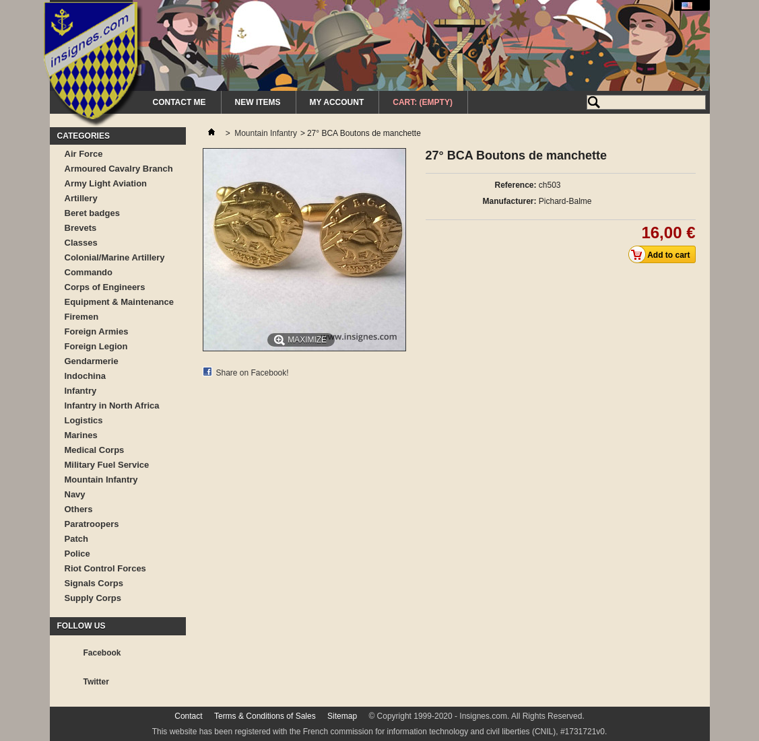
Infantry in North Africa (112, 405)
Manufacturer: (509, 201)
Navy (75, 494)
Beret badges (92, 213)
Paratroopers (92, 524)
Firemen (82, 317)
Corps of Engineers (105, 287)
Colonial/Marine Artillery (115, 257)
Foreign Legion (96, 346)
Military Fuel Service (107, 465)
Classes (81, 243)
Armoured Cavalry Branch (119, 169)
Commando (89, 272)
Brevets (81, 228)
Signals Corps (94, 583)
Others (79, 509)
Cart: (423, 102)
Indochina (85, 376)
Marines (81, 435)
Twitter (96, 681)
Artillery (81, 198)
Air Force (84, 154)
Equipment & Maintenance (119, 302)
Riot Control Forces (105, 568)
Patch (76, 539)
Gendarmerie (92, 361)
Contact (188, 716)
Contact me (179, 102)
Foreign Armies (97, 331)
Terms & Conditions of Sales (265, 716)
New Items (258, 102)
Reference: (515, 185)
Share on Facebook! (252, 373)
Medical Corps (95, 450)
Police (77, 554)
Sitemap (342, 716)
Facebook (102, 653)
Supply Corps (93, 598)
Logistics (84, 420)
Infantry (81, 391)
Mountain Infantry (101, 479)
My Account (337, 102)
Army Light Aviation (106, 183)
